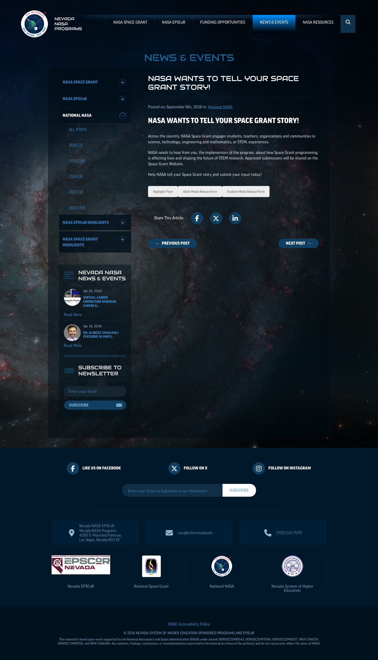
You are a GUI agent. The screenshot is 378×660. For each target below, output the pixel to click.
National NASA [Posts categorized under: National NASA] (220, 107)
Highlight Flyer (163, 191)
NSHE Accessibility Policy (189, 624)
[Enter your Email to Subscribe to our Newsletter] (172, 491)
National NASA (94, 115)
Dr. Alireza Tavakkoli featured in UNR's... (100, 335)
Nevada (81, 586)
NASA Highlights (94, 223)
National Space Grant (151, 586)
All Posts (78, 129)
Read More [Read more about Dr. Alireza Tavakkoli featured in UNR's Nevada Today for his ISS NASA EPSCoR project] (73, 345)
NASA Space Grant (130, 22)
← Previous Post (172, 243)
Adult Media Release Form (200, 191)
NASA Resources (318, 22)
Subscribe (79, 405)
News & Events (274, 22)
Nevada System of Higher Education (292, 588)
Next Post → (298, 243)
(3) (76, 192)
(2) (76, 145)
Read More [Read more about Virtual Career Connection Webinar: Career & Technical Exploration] (73, 314)
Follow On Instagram (289, 468)
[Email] (95, 391)
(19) (77, 161)
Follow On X (195, 468)
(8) (76, 176)
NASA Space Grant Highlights (94, 241)
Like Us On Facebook (101, 468)
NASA (173, 22)
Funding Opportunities (222, 22)
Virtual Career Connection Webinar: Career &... (100, 302)
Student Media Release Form (245, 191)
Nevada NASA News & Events (102, 275)
